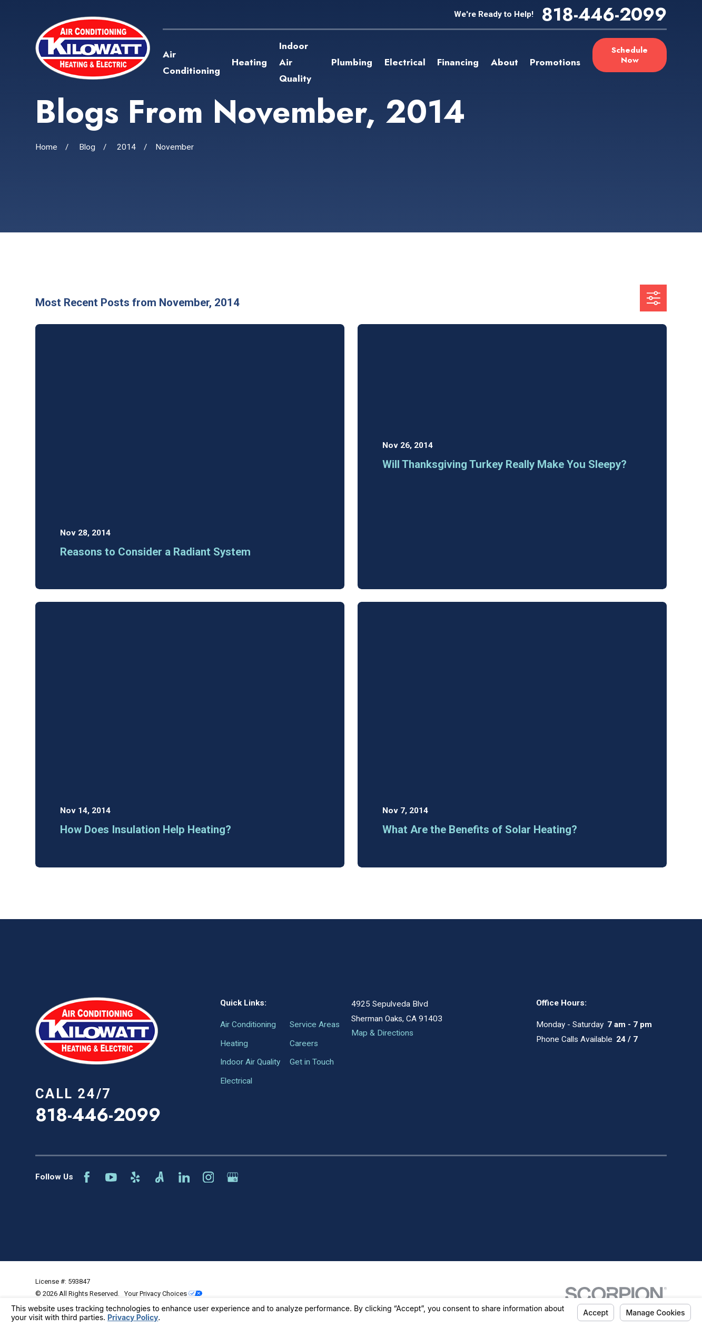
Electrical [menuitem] (405, 62)
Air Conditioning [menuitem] (191, 62)
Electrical (236, 1081)
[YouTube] (111, 1177)
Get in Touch (312, 1062)
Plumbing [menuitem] (351, 62)
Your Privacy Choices (163, 1293)
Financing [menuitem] (458, 62)
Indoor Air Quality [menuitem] (295, 62)
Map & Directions (382, 1033)
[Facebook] (87, 1177)
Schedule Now (629, 55)
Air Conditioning (248, 1024)
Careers (304, 1043)
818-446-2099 (604, 14)
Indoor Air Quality (250, 1062)
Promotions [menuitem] (555, 62)
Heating (234, 1043)
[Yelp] (135, 1177)
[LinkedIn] (184, 1177)
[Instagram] (208, 1177)
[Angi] (159, 1177)
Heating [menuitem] (249, 62)
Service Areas (315, 1024)
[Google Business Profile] (233, 1177)
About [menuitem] (504, 62)
